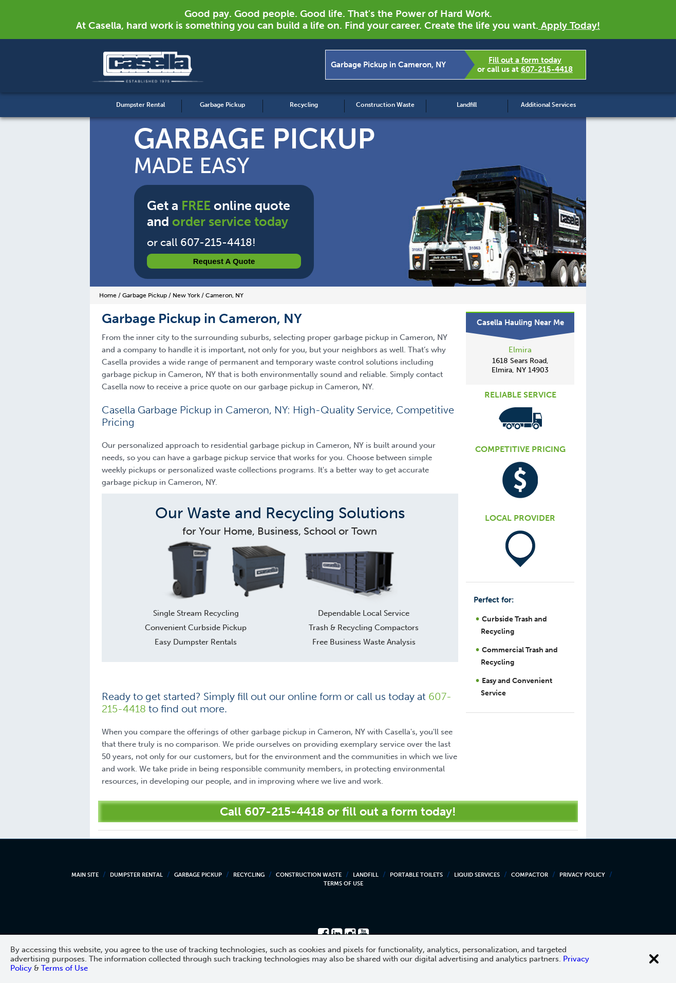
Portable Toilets (416, 875)
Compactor (529, 875)
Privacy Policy (582, 875)
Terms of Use (343, 883)
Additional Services (548, 104)
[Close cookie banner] (654, 958)
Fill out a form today (525, 60)
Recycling (304, 104)
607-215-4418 (547, 69)
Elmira (520, 349)
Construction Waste (385, 104)
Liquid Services (477, 875)
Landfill (467, 104)
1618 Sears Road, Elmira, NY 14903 (520, 365)
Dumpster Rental (140, 104)
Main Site (85, 875)
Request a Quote (224, 261)
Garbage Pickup (222, 104)
